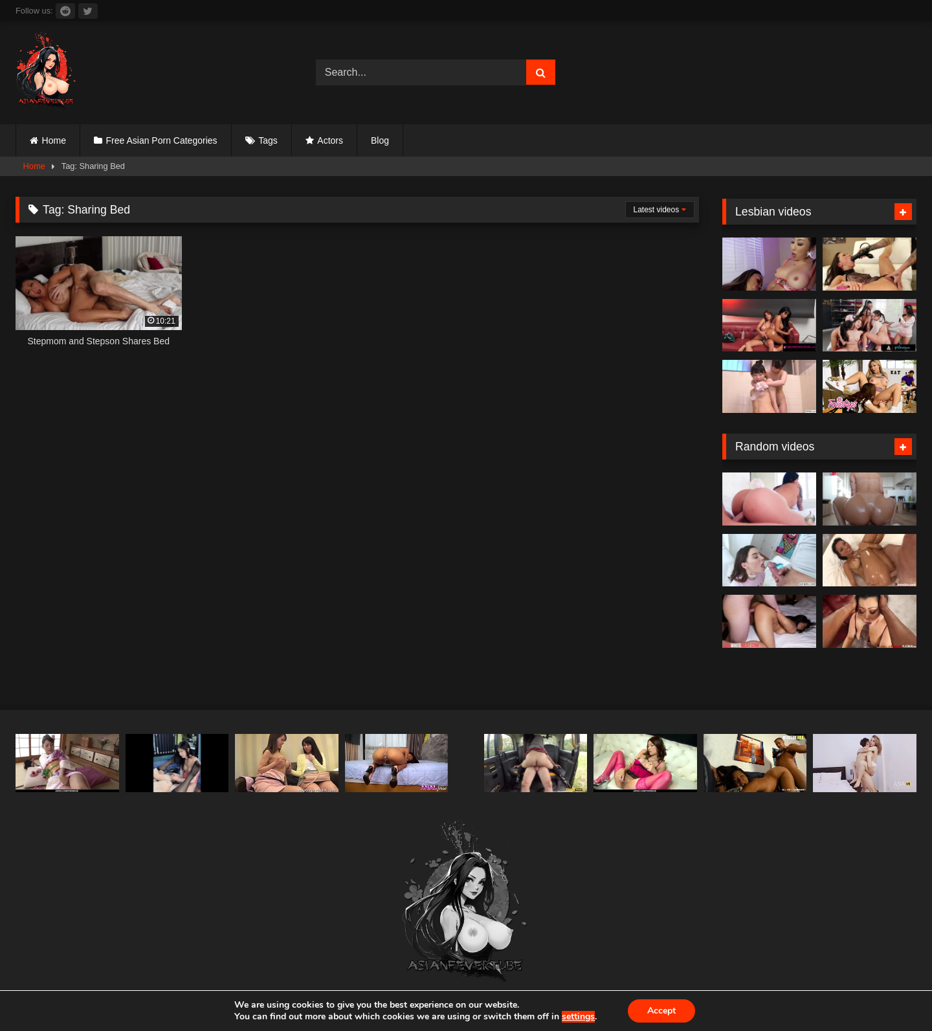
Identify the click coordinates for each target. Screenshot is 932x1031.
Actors (330, 140)
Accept (661, 1010)
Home (54, 140)
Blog (380, 140)
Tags (268, 140)
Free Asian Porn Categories (161, 140)
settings (578, 1017)
